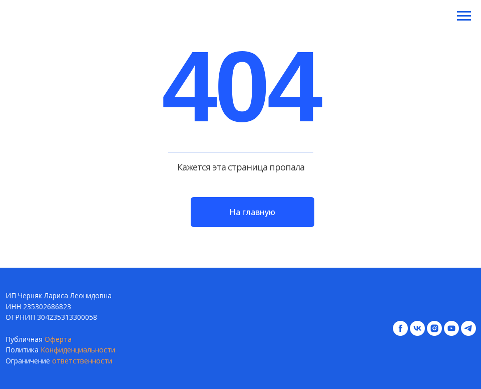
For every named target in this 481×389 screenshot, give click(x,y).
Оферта (58, 339)
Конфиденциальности (78, 349)
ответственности (82, 360)
